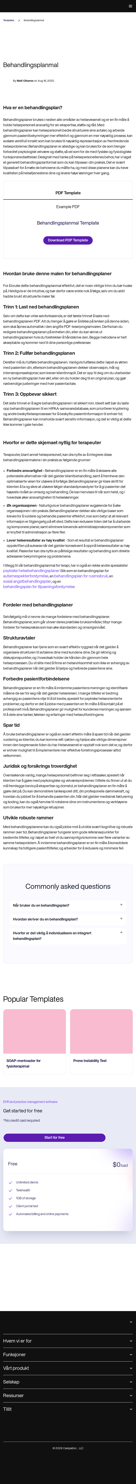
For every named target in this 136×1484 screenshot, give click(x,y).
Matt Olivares (25, 147)
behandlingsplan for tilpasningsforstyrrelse (39, 825)
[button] (130, 6)
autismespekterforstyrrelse (25, 814)
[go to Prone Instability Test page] (101, 1269)
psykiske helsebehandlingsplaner (31, 809)
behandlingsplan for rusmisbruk (81, 814)
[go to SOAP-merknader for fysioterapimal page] (34, 1269)
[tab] (68, 261)
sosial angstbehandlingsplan (27, 820)
